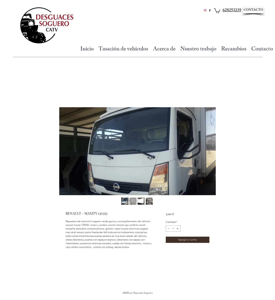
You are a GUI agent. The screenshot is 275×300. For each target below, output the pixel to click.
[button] (217, 10)
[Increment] (178, 229)
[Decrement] (168, 229)
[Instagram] (205, 10)
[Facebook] (209, 10)
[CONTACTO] (253, 10)
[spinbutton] (173, 229)
